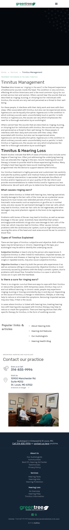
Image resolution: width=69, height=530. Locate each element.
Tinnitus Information (34, 496)
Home (3, 72)
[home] (20, 4)
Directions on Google (18, 388)
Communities (34, 459)
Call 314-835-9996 (21, 443)
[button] (56, 3)
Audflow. (37, 523)
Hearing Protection (34, 482)
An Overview (34, 491)
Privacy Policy (34, 467)
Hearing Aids (34, 479)
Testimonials (34, 465)
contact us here (41, 443)
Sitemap (11, 519)
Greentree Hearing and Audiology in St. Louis (43, 519)
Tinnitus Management (32, 72)
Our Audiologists (34, 457)
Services (14, 72)
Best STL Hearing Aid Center (34, 462)
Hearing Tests (34, 477)
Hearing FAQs (34, 494)
